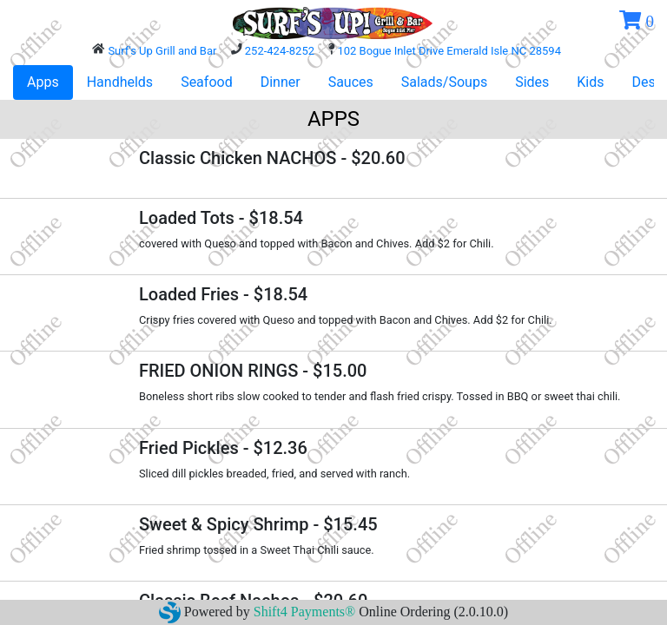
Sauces (350, 82)
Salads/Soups (444, 82)
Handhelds (120, 82)
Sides (532, 82)
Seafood (207, 82)
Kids (590, 82)
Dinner (280, 82)
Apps (43, 82)
